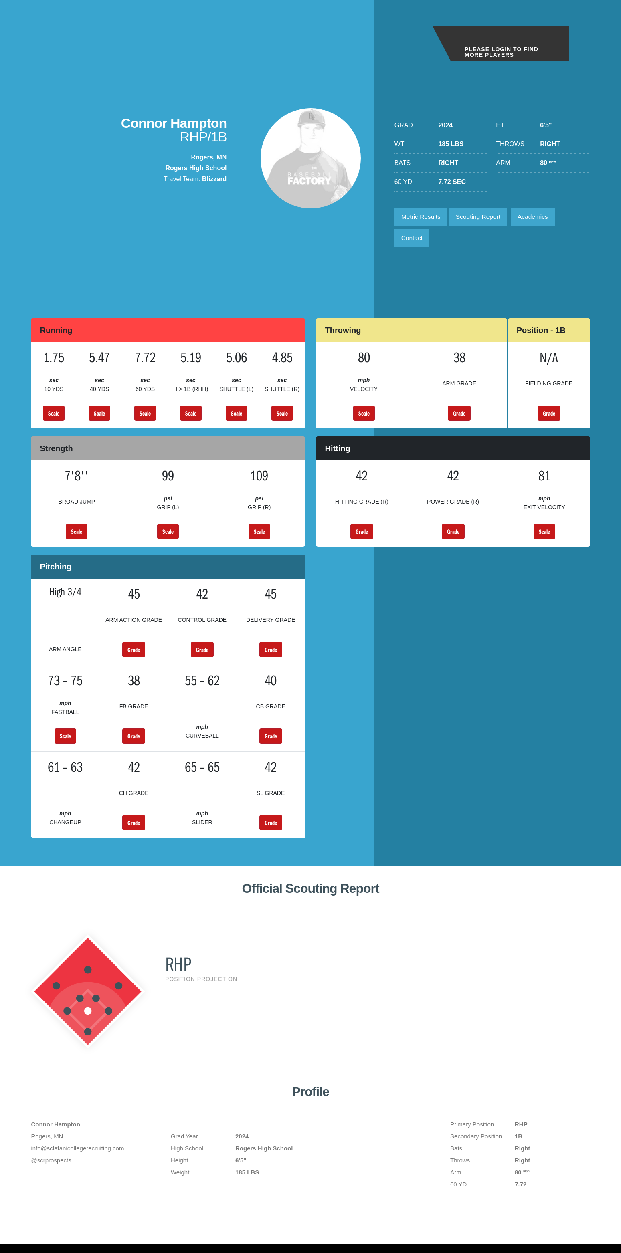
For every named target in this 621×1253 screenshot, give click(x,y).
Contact (413, 239)
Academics (538, 217)
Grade (459, 416)
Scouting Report (481, 217)
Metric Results (422, 217)
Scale (53, 416)
